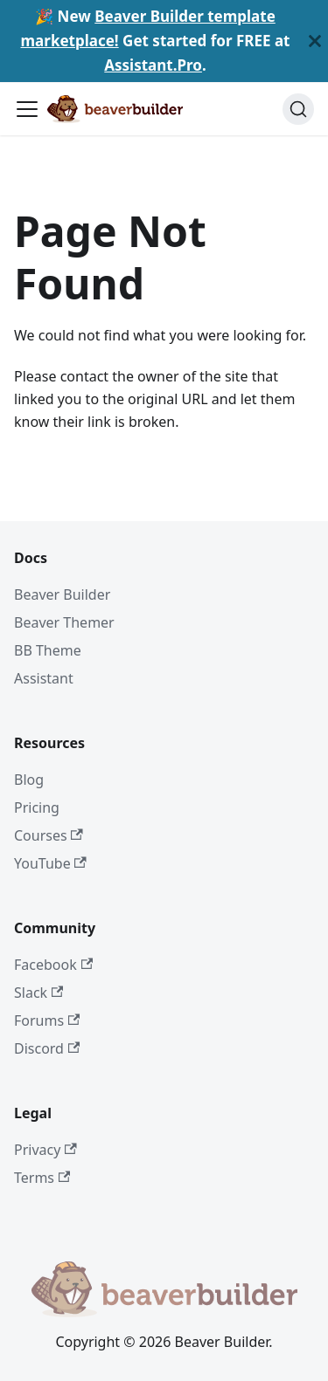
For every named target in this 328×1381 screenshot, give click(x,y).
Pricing (36, 807)
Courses (48, 835)
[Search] (298, 109)
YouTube (50, 863)
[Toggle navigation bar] (27, 109)
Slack (38, 992)
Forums (47, 1020)
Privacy (45, 1149)
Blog (29, 779)
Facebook (53, 964)
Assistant (43, 678)
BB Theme (47, 650)
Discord (47, 1048)
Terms (42, 1177)
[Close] (315, 41)
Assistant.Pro (153, 65)
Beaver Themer (64, 622)
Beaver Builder (62, 594)
